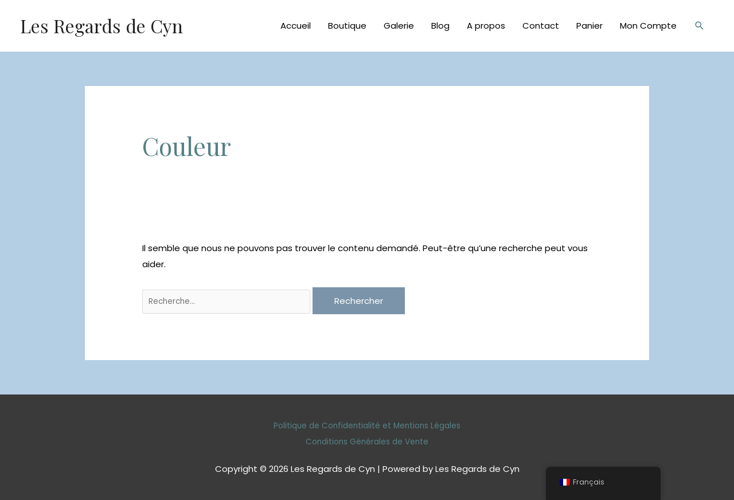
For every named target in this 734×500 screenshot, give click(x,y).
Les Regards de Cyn (109, 25)
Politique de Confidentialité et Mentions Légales (367, 426)
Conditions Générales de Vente (367, 441)
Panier (589, 25)
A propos (486, 25)
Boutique (347, 25)
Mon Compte (648, 25)
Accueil (295, 25)
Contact (540, 25)
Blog (440, 25)
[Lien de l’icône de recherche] (699, 26)
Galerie (399, 25)
